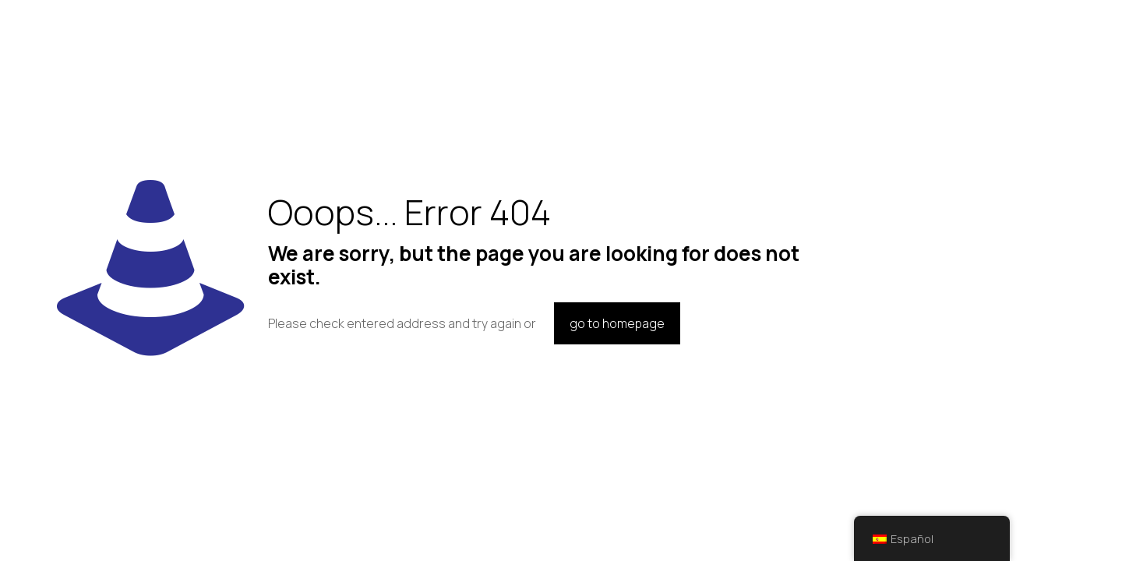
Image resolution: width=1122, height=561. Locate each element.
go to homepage (617, 323)
